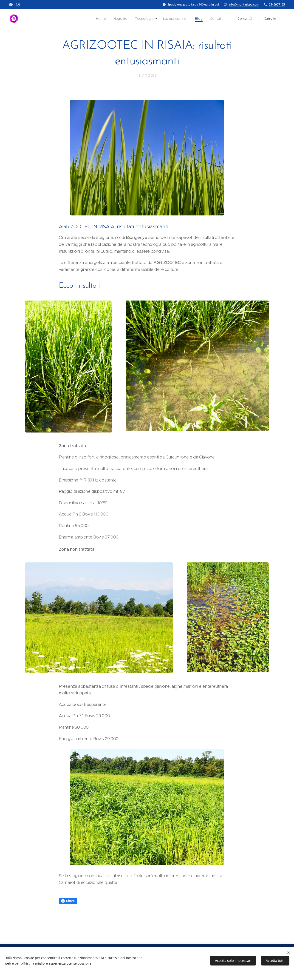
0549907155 (277, 4)
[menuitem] (107, 18)
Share (68, 901)
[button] (245, 18)
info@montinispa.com (244, 4)
